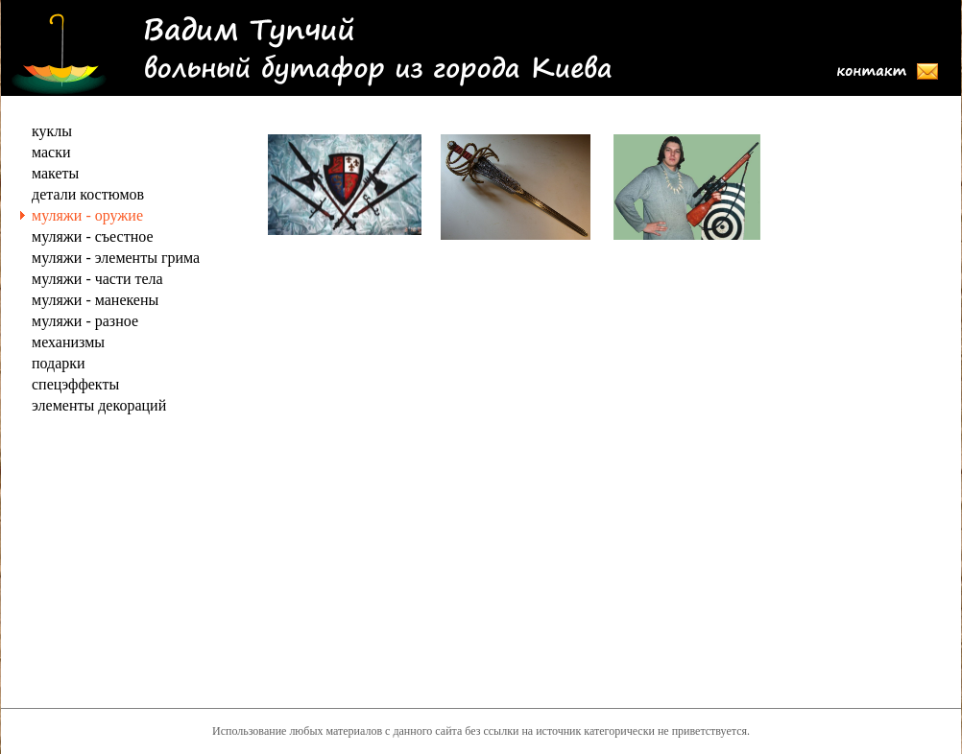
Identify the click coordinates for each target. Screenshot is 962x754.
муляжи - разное (85, 321)
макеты (55, 173)
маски (51, 152)
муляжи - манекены (95, 300)
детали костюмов (88, 194)
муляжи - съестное (93, 236)
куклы (52, 131)
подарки (58, 363)
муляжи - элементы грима (116, 257)
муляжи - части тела (97, 279)
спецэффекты (75, 384)
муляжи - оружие (87, 215)
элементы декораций (99, 405)
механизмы (68, 342)
